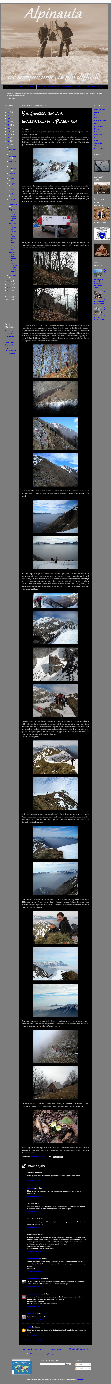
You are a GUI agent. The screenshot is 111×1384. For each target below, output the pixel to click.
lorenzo (30, 1188)
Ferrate (97, 129)
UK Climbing (10, 350)
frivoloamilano (33, 1258)
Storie (97, 146)
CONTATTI (80, 87)
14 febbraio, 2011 (34, 1181)
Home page (55, 1349)
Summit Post (10, 345)
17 (8, 125)
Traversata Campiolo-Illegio (12, 227)
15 (8, 131)
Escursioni (98, 126)
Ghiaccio (98, 135)
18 (8, 122)
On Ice (8, 339)
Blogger (80, 1379)
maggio (12, 189)
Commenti (81, 1369)
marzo (12, 199)
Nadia (29, 1327)
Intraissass (9, 336)
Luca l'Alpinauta (33, 1294)
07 (9, 291)
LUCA (21, 87)
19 (8, 118)
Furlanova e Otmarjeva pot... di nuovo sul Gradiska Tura (100, 278)
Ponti (96, 140)
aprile (11, 194)
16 (8, 128)
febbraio (13, 204)
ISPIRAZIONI (31, 87)
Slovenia (98, 143)
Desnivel (8, 334)
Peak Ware (9, 342)
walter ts (30, 1314)
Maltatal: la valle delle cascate (12, 256)
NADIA (14, 87)
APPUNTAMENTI (53, 87)
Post (79, 1365)
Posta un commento (33, 1340)
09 (9, 284)
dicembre (12, 149)
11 (8, 144)
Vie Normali (10, 353)
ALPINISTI (41, 87)
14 (8, 135)
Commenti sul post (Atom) (41, 1354)
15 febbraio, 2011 (34, 1251)
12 (8, 141)
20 (9, 115)
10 (8, 281)
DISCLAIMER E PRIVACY (95, 87)
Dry (95, 123)
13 (8, 138)
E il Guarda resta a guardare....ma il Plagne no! (13, 242)
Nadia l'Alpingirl (33, 1278)
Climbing (9, 331)
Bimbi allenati (100, 120)
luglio (11, 178)
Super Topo (10, 348)
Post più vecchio (79, 1349)
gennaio (12, 275)
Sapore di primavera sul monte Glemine (12, 214)
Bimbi (96, 118)
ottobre (12, 161)
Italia (96, 137)
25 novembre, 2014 (36, 1320)
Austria (97, 112)
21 (8, 112)
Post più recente (32, 1349)
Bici (95, 115)
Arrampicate (99, 109)
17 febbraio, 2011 (34, 1287)
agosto (12, 173)
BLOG (7, 87)
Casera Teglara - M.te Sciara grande (13, 267)
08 (9, 287)
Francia (97, 132)
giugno (12, 184)
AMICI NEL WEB (67, 87)
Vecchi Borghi (100, 149)
